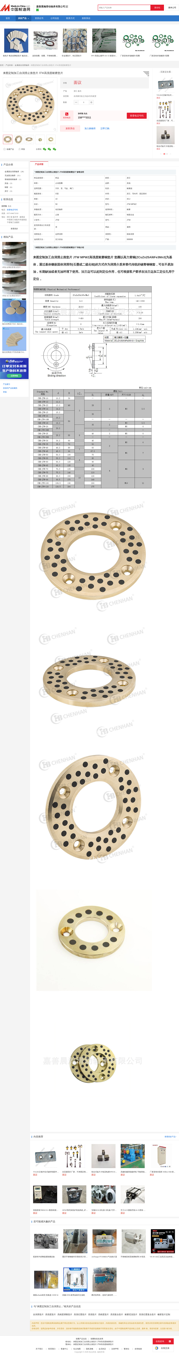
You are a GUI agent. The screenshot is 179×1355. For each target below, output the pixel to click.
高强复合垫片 (116, 1314)
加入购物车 (90, 128)
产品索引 (6, 384)
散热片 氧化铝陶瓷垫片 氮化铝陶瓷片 (18, 56)
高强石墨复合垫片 (147, 1314)
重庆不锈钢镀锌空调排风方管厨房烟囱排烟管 (80, 1257)
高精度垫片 (103, 1314)
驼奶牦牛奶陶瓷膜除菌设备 (44, 1257)
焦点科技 (92, 1352)
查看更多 (14, 229)
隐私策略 (89, 1349)
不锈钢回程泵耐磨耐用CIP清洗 (133, 1257)
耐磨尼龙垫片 (131, 1314)
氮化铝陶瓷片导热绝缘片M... (13, 352)
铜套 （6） (9, 187)
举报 (21, 149)
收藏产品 (8, 149)
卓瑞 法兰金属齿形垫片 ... (12, 296)
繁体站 (126, 1349)
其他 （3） (9, 183)
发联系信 (70, 128)
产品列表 (9, 65)
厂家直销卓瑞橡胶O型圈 (130, 56)
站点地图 (77, 1349)
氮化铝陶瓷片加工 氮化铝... (13, 324)
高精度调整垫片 (64, 1314)
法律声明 (115, 1349)
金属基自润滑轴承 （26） (15, 172)
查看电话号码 (137, 115)
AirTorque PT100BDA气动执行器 (104, 1257)
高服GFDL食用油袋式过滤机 (73, 1295)
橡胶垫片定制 (163, 1314)
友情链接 (138, 1349)
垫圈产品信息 (81, 1339)
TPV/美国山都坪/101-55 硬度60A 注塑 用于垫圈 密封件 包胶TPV (116, 56)
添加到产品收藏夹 (10, 388)
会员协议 (102, 1349)
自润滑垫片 (38, 1314)
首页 (2, 65)
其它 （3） (9, 191)
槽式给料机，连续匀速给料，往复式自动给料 (109, 1295)
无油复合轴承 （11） (13, 175)
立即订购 (104, 128)
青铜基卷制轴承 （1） (13, 179)
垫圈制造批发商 (97, 1339)
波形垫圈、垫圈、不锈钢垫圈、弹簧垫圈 (48, 56)
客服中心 (64, 1349)
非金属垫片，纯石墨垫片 (72, 56)
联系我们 (52, 1349)
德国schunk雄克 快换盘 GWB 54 (45, 1295)
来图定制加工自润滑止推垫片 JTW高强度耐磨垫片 (93, 1342)
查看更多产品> (170, 1137)
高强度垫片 (50, 1314)
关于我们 (39, 1349)
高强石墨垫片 (80, 1314)
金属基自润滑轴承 (22, 65)
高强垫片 (92, 1314)
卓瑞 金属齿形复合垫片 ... (12, 267)
